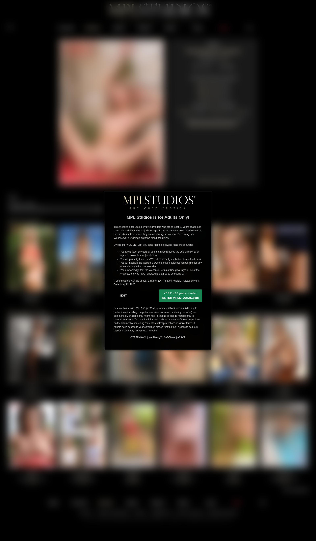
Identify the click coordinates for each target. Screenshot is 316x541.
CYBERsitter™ (138, 337)
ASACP (181, 337)
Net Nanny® (155, 337)
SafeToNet (170, 337)
